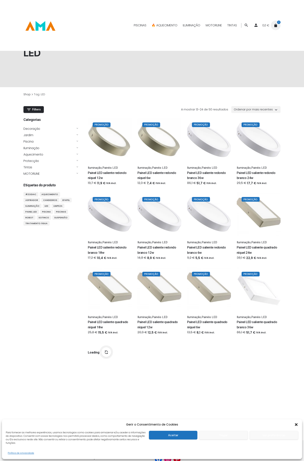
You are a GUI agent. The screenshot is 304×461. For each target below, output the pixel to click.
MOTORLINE (31, 174)
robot (29, 217)
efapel (66, 200)
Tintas (27, 167)
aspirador (31, 200)
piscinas (61, 211)
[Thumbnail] (40, 25)
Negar (223, 435)
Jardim (28, 135)
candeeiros (50, 200)
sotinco (44, 217)
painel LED (31, 211)
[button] (296, 425)
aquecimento (49, 194)
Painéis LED (110, 167)
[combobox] (256, 109)
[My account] (256, 25)
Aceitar (173, 435)
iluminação (32, 205)
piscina (46, 211)
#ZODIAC (30, 194)
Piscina (28, 141)
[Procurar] (246, 25)
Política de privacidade (21, 453)
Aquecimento (33, 154)
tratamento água (36, 223)
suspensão (60, 217)
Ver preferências (274, 435)
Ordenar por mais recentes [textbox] (253, 109)
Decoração (31, 129)
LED (46, 205)
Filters (34, 109)
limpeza (58, 205)
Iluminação (31, 148)
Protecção (31, 161)
